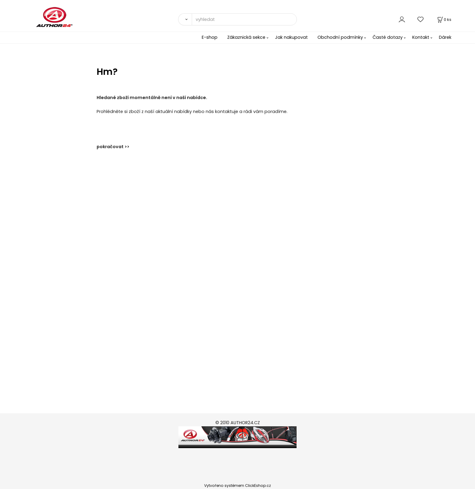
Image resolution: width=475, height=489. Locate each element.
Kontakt (420, 37)
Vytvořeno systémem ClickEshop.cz (237, 485)
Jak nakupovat (291, 37)
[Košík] (443, 19)
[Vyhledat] (185, 19)
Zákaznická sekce (246, 37)
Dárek (445, 37)
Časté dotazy (388, 37)
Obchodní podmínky (340, 37)
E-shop (210, 37)
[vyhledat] (244, 19)
